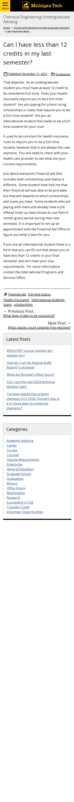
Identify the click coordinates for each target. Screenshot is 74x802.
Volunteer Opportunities (25, 512)
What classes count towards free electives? (39, 327)
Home (6, 27)
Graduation (63, 74)
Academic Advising (20, 440)
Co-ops (12, 450)
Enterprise (14, 464)
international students (48, 299)
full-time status (39, 294)
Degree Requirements (23, 459)
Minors (12, 483)
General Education (20, 469)
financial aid (17, 294)
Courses (13, 455)
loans (8, 304)
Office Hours (16, 488)
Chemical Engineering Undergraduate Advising (36, 19)
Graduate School (19, 474)
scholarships (23, 304)
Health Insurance (16, 299)
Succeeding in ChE (20, 502)
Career (12, 445)
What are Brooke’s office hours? (30, 374)
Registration (16, 493)
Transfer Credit (18, 507)
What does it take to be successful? (29, 315)
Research (13, 497)
